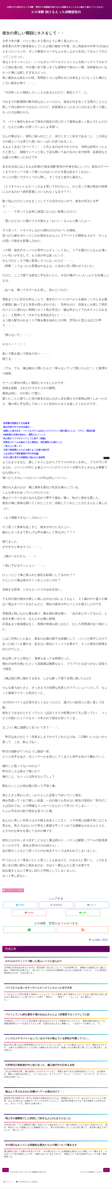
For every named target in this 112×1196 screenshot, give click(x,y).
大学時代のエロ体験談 (13, 890)
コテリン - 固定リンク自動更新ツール (106, 458)
